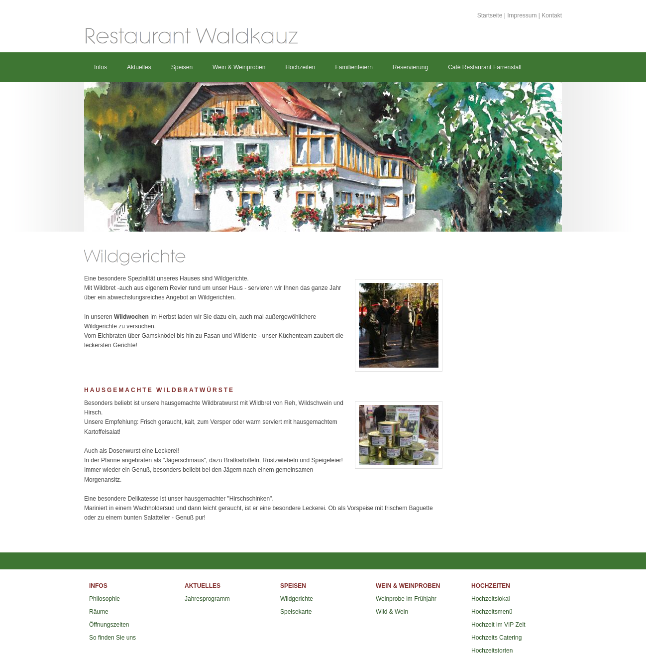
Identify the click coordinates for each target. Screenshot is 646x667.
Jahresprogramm (207, 598)
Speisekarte (296, 611)
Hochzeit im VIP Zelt (498, 624)
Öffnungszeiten (109, 624)
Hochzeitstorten (492, 650)
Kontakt (551, 15)
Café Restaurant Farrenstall (484, 67)
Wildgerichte (296, 598)
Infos (100, 67)
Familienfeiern (353, 67)
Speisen (182, 67)
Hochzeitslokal (490, 598)
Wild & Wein (392, 611)
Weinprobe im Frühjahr (406, 598)
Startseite (490, 15)
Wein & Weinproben (239, 67)
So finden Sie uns (112, 637)
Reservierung (410, 67)
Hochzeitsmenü (492, 611)
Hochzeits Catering (496, 637)
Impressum (522, 15)
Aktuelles (139, 67)
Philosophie (104, 598)
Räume (98, 611)
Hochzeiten (300, 67)
